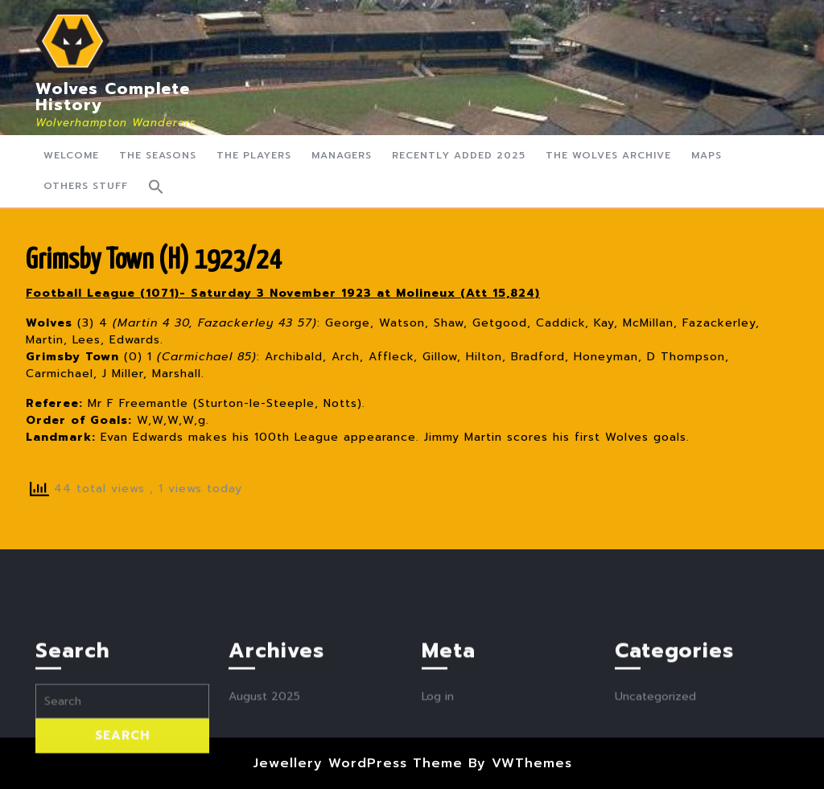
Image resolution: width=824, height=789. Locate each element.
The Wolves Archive (608, 155)
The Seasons (157, 155)
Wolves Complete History (112, 96)
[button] (156, 187)
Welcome (71, 155)
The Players (253, 155)
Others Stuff (85, 186)
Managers (341, 155)
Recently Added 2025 (458, 155)
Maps (706, 155)
